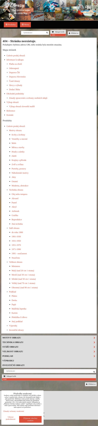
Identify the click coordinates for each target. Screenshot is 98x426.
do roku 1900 (17, 232)
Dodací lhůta (14, 89)
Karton (14, 313)
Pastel (14, 202)
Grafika (15, 215)
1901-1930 (16, 236)
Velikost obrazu (15, 262)
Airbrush (15, 211)
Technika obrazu (16, 190)
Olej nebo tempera (19, 194)
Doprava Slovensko (17, 77)
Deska (14, 300)
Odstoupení (14, 68)
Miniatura (16, 266)
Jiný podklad (17, 321)
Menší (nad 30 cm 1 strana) (23, 275)
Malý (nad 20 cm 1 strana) (23, 270)
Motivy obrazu (15, 130)
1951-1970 (16, 245)
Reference (11, 111)
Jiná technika (17, 224)
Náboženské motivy (20, 173)
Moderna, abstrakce (20, 185)
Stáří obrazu (14, 228)
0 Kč (53, 35)
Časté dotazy (14, 81)
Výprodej (13, 325)
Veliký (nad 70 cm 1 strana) (23, 283)
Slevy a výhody (15, 85)
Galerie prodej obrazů (16, 55)
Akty (14, 177)
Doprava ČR (14, 72)
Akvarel (15, 198)
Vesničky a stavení (19, 139)
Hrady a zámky (18, 152)
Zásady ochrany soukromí (13, 411)
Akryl (14, 207)
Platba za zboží (15, 64)
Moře (14, 143)
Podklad (12, 292)
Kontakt (10, 115)
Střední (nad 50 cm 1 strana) (24, 279)
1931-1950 (16, 241)
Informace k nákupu (15, 60)
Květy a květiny (18, 135)
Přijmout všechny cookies (30, 419)
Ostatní (15, 181)
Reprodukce (17, 219)
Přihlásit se (73, 33)
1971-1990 (16, 249)
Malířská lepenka (19, 309)
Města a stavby (18, 147)
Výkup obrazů (13, 102)
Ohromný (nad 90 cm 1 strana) (25, 287)
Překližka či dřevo (19, 317)
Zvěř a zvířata (17, 164)
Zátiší (14, 156)
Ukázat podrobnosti (10, 418)
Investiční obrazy (16, 330)
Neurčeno (16, 258)
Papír (14, 304)
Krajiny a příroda (19, 160)
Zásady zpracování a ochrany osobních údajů (28, 98)
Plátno (14, 296)
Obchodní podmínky (15, 93)
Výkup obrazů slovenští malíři (22, 106)
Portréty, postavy (19, 168)
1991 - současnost (19, 253)
